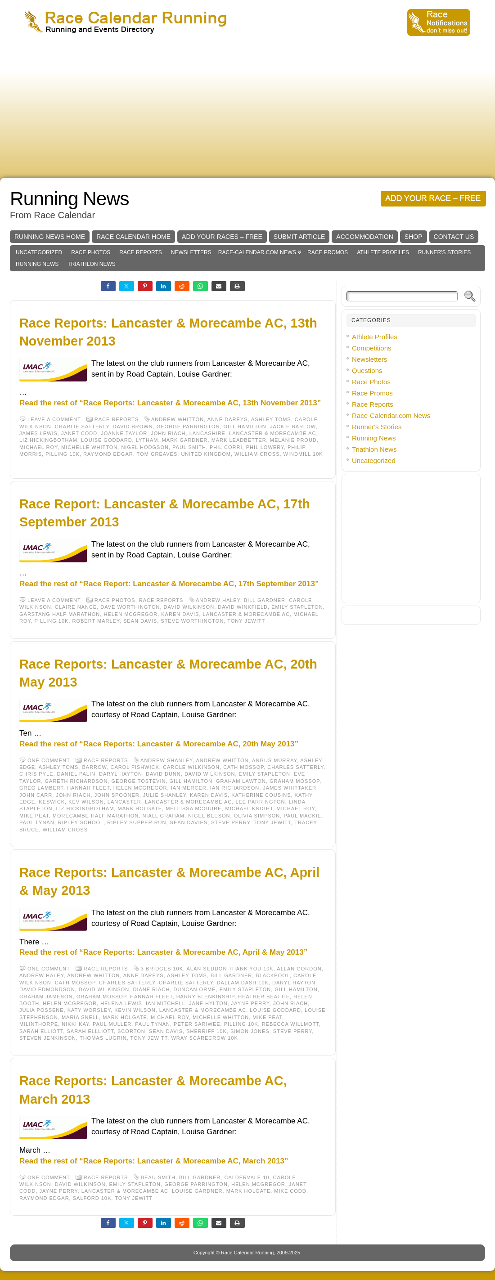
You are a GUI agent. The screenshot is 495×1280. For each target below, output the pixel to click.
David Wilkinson (189, 607)
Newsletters (191, 252)
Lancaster (124, 801)
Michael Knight (249, 808)
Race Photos (90, 252)
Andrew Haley (218, 600)
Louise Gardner (197, 1191)
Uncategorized (39, 252)
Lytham (147, 440)
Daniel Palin (76, 774)
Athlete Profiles (383, 252)
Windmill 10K (303, 454)
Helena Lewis (121, 1003)
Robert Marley (96, 621)
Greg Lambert (41, 787)
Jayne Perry (250, 1003)
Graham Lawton (241, 781)
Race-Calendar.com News (257, 252)
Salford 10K (92, 1198)
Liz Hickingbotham (48, 440)
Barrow (94, 767)
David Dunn (163, 774)
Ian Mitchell (165, 1003)
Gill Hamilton (244, 426)
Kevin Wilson (134, 1010)
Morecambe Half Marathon (96, 815)
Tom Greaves (157, 454)
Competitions (372, 348)
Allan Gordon (299, 968)
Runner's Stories (444, 252)
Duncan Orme (194, 989)
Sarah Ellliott (90, 1031)
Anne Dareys (227, 419)
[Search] (402, 296)
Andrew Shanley (166, 760)
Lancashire (207, 433)
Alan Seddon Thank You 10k (230, 968)
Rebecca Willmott (290, 1024)
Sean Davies (189, 822)
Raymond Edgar (108, 454)
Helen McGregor (131, 614)
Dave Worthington (130, 607)
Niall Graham (163, 815)
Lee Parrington (260, 801)
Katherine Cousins (261, 795)
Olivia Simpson (257, 815)
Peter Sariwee (197, 1024)
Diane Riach (151, 989)
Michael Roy (38, 447)
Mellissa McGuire (193, 808)
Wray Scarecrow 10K (204, 1038)
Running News (69, 198)
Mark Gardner (185, 440)
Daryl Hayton (120, 774)
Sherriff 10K (206, 1031)
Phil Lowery (265, 447)
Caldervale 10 (246, 1177)
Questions (367, 370)
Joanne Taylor (124, 433)
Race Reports (140, 252)
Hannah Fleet (88, 787)
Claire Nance (76, 607)
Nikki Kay (75, 1024)
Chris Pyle (36, 774)
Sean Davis (140, 621)
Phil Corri (226, 447)
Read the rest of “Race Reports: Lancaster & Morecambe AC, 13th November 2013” (170, 403)
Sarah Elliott (41, 1031)
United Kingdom (206, 454)
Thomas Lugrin (103, 1038)
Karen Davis (180, 614)
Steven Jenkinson (47, 1038)
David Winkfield (243, 607)
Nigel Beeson (209, 815)
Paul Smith (189, 447)
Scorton (131, 1031)
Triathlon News (91, 264)
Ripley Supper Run (136, 822)
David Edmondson (47, 989)
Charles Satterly (295, 767)
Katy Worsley (89, 1010)
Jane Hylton (208, 1003)
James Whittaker (289, 787)
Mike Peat (34, 815)
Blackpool (273, 975)
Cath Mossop (243, 767)
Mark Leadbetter (239, 440)
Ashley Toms (271, 419)
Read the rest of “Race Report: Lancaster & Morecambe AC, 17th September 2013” (169, 583)
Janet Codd (79, 433)
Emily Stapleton (297, 607)
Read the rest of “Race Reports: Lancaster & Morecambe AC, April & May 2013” (163, 952)
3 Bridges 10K (162, 968)
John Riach (168, 433)
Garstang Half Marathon (59, 614)
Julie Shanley (164, 795)
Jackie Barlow (293, 426)
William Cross (256, 454)
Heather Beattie (264, 996)
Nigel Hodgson (145, 447)
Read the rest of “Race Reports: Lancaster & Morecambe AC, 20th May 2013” (158, 744)
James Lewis (38, 433)
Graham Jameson (46, 996)
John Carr (35, 795)
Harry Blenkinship (205, 996)
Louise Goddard (106, 440)
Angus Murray (274, 760)
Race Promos (327, 252)
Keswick (52, 801)
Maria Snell (80, 1017)
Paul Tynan (36, 822)
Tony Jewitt (246, 621)
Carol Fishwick (135, 767)
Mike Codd (290, 1191)
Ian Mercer (189, 787)
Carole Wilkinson (191, 767)
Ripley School (81, 822)
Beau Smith (158, 1177)
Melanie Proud (293, 440)
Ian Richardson (234, 787)
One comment (48, 760)
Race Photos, (116, 600)
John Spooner (117, 795)
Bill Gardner (264, 600)
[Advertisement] (247, 110)
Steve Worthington (192, 621)
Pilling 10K (62, 454)
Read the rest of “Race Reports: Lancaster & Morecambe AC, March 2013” (153, 1161)
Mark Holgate (139, 808)
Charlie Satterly (82, 426)
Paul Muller (112, 1024)
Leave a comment (54, 419)
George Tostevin (138, 781)
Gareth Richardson (76, 781)
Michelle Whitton (89, 447)
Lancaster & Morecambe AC (272, 433)
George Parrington (188, 426)
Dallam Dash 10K (243, 982)
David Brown (133, 426)
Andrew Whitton (177, 419)
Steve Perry (230, 822)
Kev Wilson (86, 801)
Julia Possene (41, 1010)
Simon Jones (250, 1031)
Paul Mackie (302, 815)
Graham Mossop (295, 781)
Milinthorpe (38, 1024)
